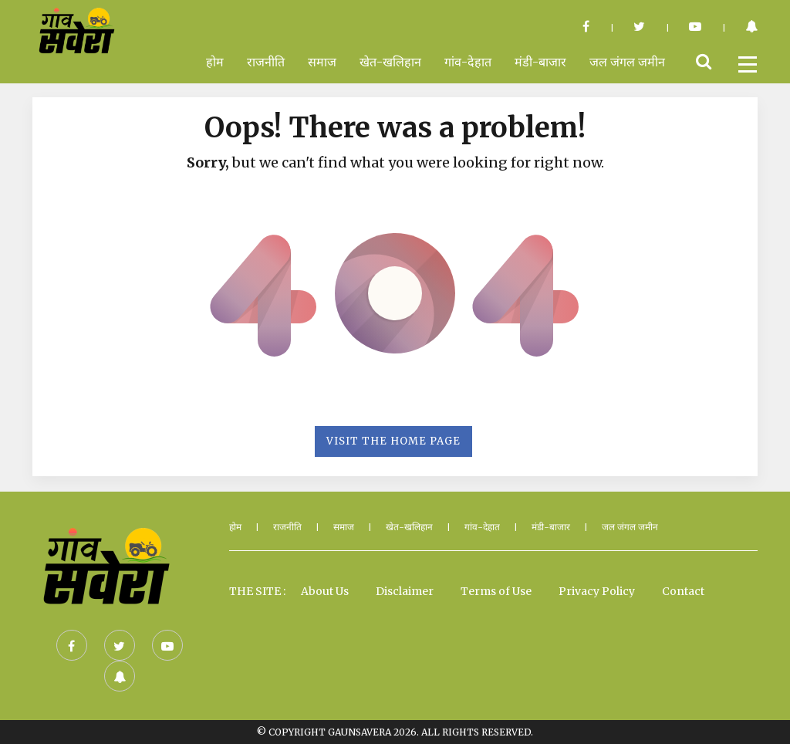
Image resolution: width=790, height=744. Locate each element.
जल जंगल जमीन (627, 61)
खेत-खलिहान (390, 61)
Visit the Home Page (393, 441)
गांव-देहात (467, 61)
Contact (683, 591)
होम (215, 61)
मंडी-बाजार (540, 61)
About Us (325, 591)
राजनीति (266, 61)
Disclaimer (405, 591)
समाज (322, 61)
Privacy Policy (597, 591)
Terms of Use (496, 591)
